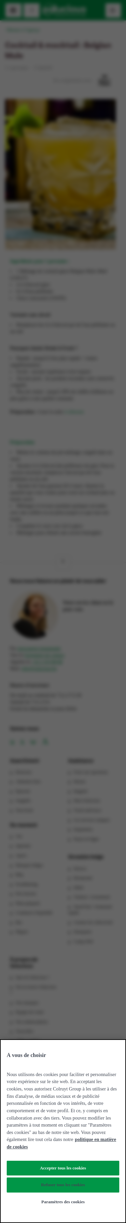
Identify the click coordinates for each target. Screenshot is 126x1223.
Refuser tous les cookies (63, 1184)
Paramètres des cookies (63, 1201)
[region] (63, 1131)
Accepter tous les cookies (63, 1167)
